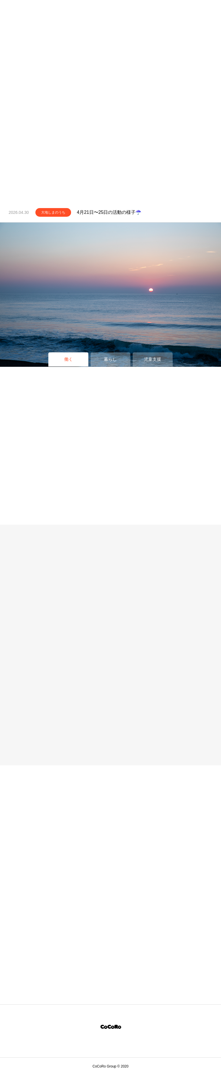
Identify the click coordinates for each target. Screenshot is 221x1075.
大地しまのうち (53, 212)
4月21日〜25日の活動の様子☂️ (109, 212)
